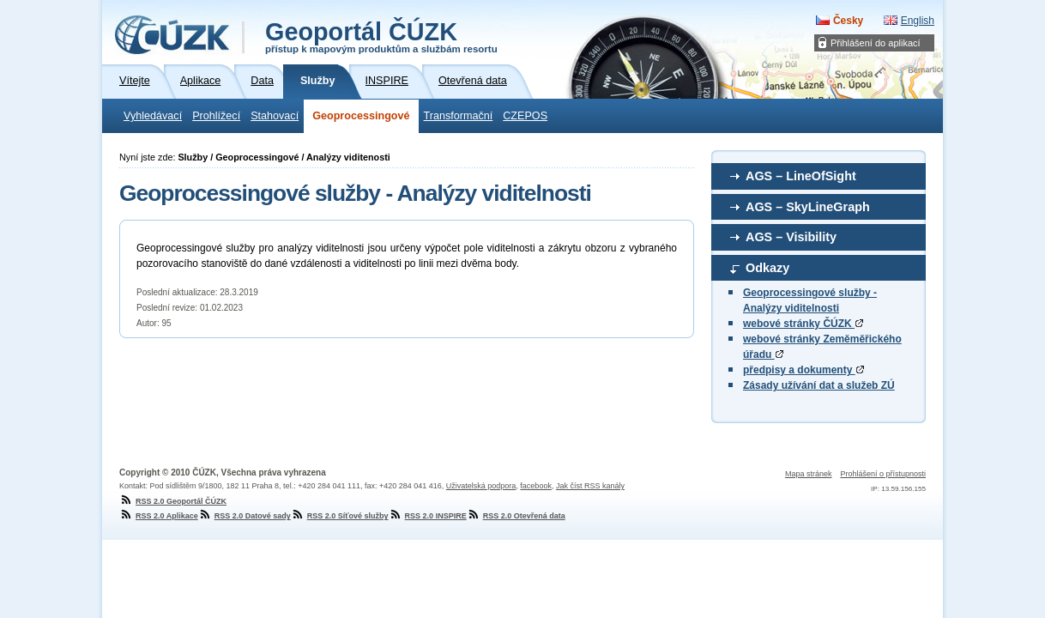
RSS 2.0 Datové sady (244, 516)
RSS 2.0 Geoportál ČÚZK (173, 501)
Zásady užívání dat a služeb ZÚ (819, 385)
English (917, 21)
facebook (536, 486)
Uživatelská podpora (481, 486)
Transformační (458, 116)
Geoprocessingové (360, 116)
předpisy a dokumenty (803, 370)
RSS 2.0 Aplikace (158, 516)
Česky (848, 21)
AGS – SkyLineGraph (808, 207)
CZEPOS (525, 116)
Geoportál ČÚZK (381, 36)
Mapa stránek (808, 474)
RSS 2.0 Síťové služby (340, 516)
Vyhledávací (153, 116)
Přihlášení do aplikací (876, 43)
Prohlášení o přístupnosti (883, 474)
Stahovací (275, 116)
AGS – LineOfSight (801, 176)
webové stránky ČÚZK (803, 324)
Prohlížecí (216, 116)
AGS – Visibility (791, 237)
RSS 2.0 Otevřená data (516, 516)
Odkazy (767, 268)
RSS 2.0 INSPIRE (428, 516)
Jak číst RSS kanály (590, 486)
